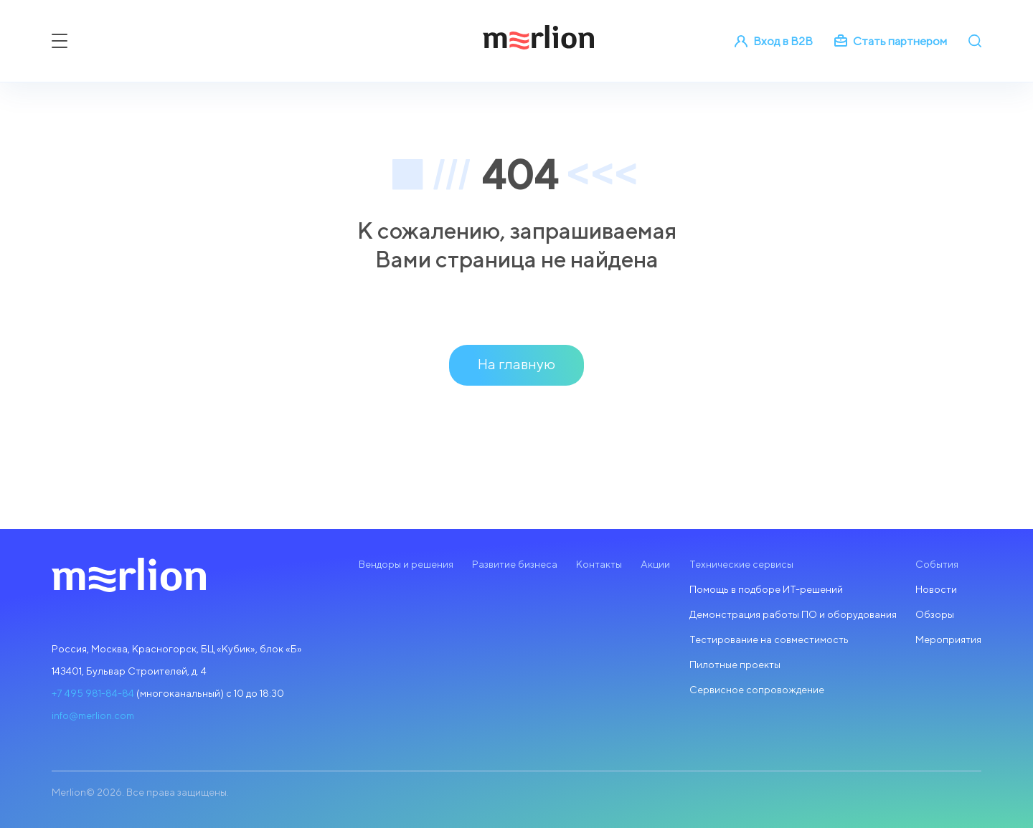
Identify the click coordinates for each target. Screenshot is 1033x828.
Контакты (599, 564)
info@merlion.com (93, 715)
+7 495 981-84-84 (93, 693)
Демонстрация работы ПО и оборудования (793, 614)
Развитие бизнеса (514, 564)
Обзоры (934, 614)
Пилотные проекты (734, 664)
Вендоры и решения (406, 564)
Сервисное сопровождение (756, 689)
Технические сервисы (741, 564)
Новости (936, 589)
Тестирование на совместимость (769, 639)
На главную (516, 364)
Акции (655, 564)
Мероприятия (948, 639)
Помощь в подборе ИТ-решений (766, 589)
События (936, 564)
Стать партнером (890, 41)
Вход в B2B (774, 41)
